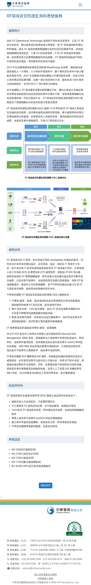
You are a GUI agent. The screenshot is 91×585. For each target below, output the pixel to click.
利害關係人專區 (45, 578)
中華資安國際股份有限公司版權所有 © (31, 582)
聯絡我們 (45, 485)
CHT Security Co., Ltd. (68, 582)
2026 (53, 582)
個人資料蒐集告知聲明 (45, 574)
